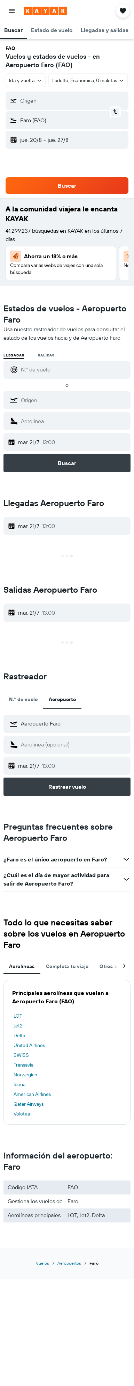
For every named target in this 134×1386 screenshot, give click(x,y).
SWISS (21, 1055)
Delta (19, 1035)
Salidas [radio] (46, 355)
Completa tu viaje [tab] (67, 966)
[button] (11, 11)
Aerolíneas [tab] (22, 966)
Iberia (19, 1084)
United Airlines (29, 1045)
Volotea (22, 1114)
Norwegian (25, 1074)
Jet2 (18, 1026)
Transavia (23, 1065)
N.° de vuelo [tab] (23, 699)
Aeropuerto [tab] (62, 699)
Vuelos (42, 1263)
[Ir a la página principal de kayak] (45, 11)
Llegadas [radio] (13, 355)
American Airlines (32, 1094)
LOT (18, 1016)
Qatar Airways (29, 1104)
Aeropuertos (69, 1263)
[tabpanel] (67, 1052)
